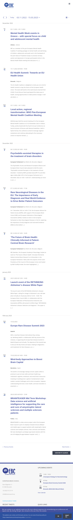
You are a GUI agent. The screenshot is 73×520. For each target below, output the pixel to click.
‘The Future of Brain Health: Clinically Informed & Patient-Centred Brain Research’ (25, 240)
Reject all (67, 516)
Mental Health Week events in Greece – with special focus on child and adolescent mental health (28, 36)
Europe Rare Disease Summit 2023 (27, 325)
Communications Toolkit (9, 501)
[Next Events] (6, 18)
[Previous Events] (4, 18)
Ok (58, 516)
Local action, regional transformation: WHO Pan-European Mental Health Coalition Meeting (28, 112)
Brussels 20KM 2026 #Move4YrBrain (53, 489)
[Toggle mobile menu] (69, 4)
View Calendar (42, 492)
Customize (28, 517)
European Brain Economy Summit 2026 (54, 483)
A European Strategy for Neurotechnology (55, 477)
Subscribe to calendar (61, 453)
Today (12, 17)
